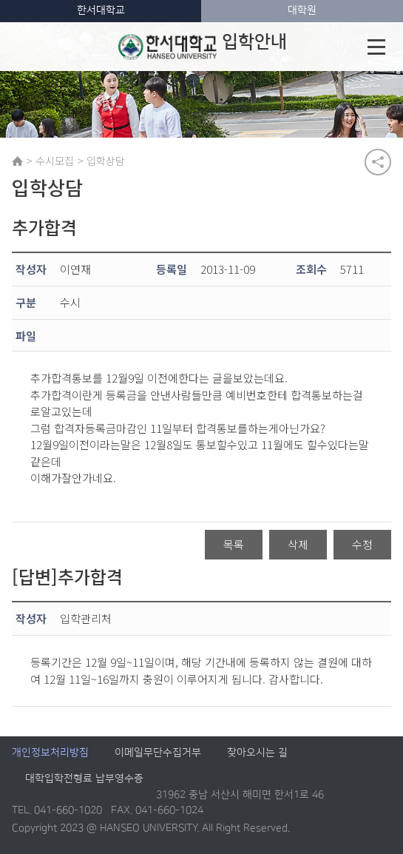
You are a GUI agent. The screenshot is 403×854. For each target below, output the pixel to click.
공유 (378, 162)
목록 (233, 545)
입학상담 (106, 160)
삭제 (298, 545)
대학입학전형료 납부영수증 (84, 779)
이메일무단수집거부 (158, 753)
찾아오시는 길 (257, 753)
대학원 (302, 10)
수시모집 (54, 160)
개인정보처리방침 (50, 753)
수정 (362, 545)
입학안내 (202, 46)
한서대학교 (101, 10)
